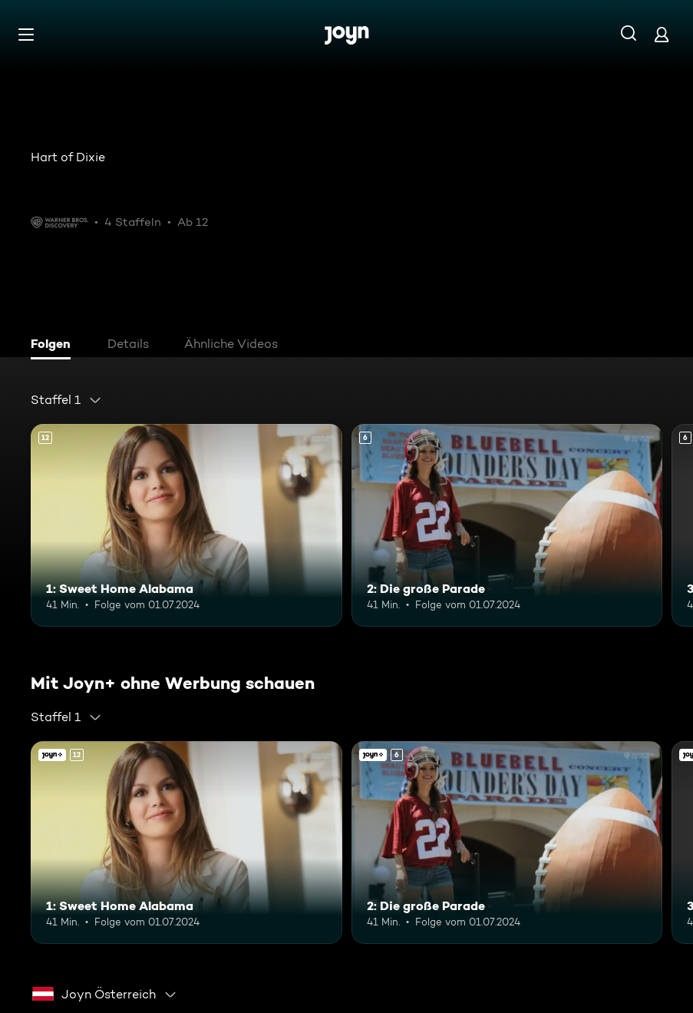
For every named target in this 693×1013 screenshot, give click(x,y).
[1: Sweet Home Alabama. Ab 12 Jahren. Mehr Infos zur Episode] (186, 525)
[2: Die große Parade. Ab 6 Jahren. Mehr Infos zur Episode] (507, 525)
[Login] (661, 34)
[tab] (54, 345)
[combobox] (66, 400)
